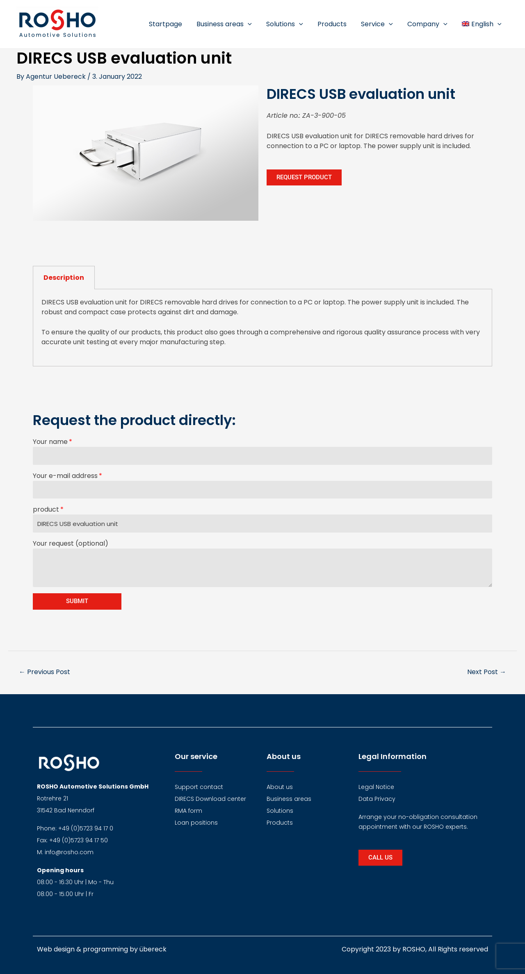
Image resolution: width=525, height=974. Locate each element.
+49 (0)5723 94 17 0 (85, 828)
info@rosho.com (69, 852)
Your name (50, 441)
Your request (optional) (70, 543)
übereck (153, 949)
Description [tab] (63, 277)
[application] (255, 24)
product (46, 509)
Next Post (486, 672)
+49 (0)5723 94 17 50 (78, 840)
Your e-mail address (65, 475)
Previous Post (44, 672)
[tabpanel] (262, 327)
